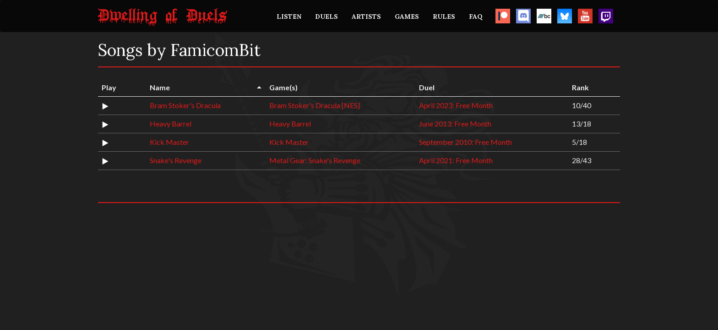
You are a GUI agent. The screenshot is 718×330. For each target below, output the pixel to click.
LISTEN (289, 16)
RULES (444, 16)
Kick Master (169, 142)
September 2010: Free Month (465, 142)
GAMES (407, 16)
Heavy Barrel (170, 123)
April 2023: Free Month (456, 105)
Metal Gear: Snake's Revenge (314, 160)
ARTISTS (366, 16)
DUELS (326, 16)
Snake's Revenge (175, 160)
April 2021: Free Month (456, 160)
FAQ (476, 16)
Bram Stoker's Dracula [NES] (314, 105)
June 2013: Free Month (455, 123)
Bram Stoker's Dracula (185, 105)
